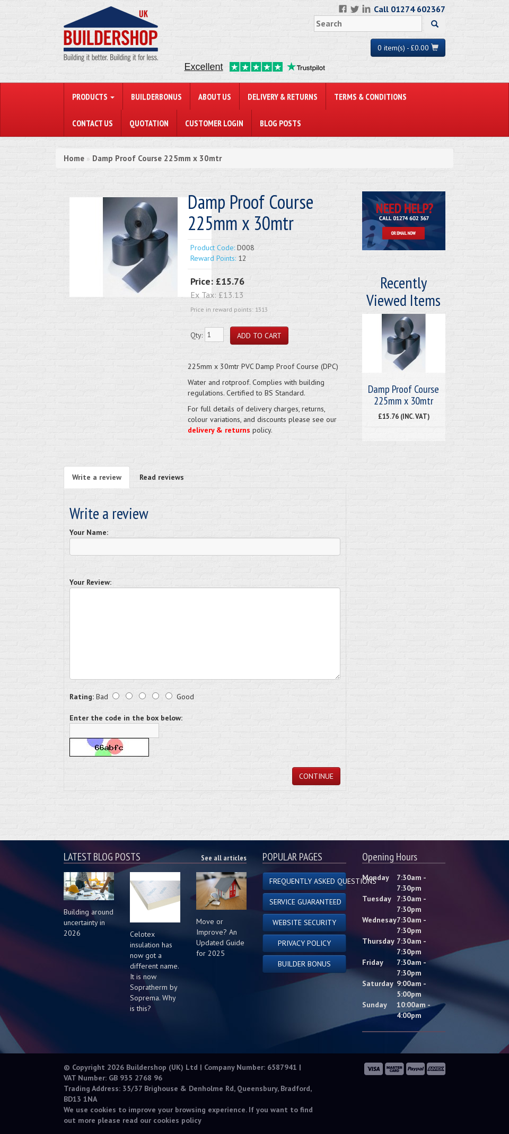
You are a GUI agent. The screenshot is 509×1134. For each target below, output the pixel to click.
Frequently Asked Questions (307, 881)
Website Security (304, 922)
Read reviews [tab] (161, 477)
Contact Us (92, 123)
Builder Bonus (304, 964)
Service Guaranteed (305, 902)
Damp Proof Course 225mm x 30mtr (157, 158)
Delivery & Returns (283, 96)
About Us (214, 96)
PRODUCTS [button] (93, 96)
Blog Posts (280, 123)
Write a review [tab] (96, 477)
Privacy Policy (304, 943)
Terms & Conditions (370, 96)
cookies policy (177, 1120)
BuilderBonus (156, 96)
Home (74, 158)
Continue (316, 776)
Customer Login (214, 123)
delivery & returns (219, 430)
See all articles (224, 858)
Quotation (149, 123)
